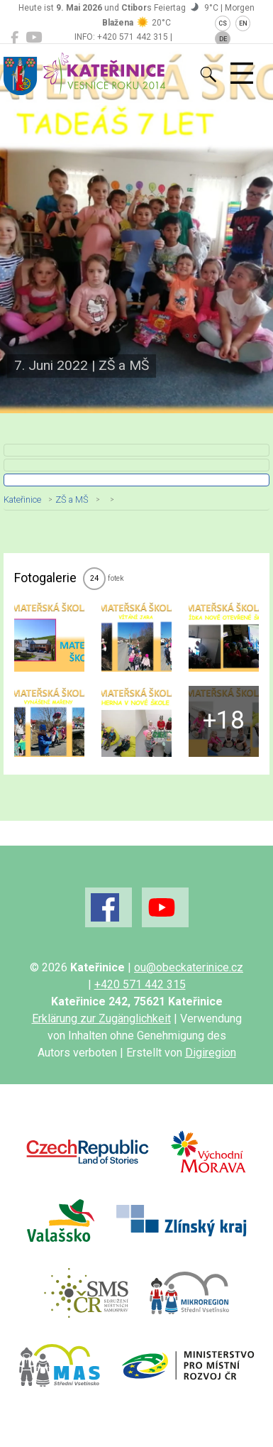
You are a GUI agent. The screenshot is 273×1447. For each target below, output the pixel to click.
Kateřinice (22, 499)
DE (223, 39)
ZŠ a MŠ (72, 499)
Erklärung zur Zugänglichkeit (101, 1018)
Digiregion (210, 1052)
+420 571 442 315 (140, 984)
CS (222, 23)
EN (243, 23)
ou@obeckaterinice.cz (188, 967)
